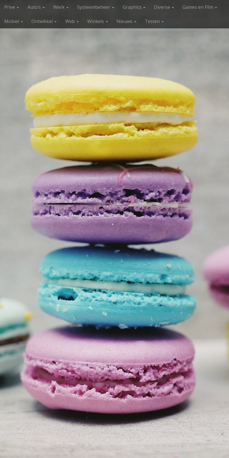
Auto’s (36, 7)
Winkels (97, 21)
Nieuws (126, 21)
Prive (11, 7)
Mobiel (13, 21)
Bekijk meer (114, 390)
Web (72, 21)
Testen (154, 21)
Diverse (164, 7)
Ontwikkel (44, 21)
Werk (61, 7)
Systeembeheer (95, 7)
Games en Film (200, 7)
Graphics (134, 7)
